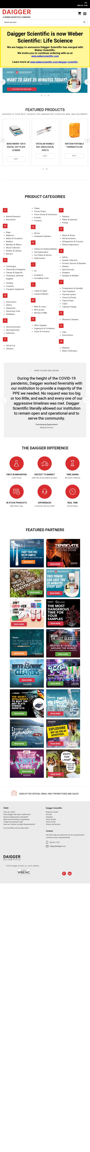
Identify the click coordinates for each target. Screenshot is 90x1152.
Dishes (9, 305)
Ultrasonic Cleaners (70, 319)
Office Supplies (40, 325)
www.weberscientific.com (45, 56)
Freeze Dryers (40, 211)
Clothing (9, 283)
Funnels (37, 217)
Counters (10, 286)
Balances (10, 235)
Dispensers (11, 308)
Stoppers (66, 272)
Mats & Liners (40, 306)
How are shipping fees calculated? (15, 817)
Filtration (9, 348)
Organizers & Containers (44, 328)
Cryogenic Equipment (15, 289)
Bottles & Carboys (14, 250)
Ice (35, 270)
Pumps (65, 222)
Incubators (38, 275)
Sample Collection (69, 260)
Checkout (49, 817)
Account (49, 814)
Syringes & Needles (70, 275)
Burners (9, 253)
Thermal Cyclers (69, 294)
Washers (66, 347)
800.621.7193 (55, 842)
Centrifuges (11, 266)
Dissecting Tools (13, 311)
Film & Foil (10, 345)
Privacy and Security (53, 824)
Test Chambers (68, 291)
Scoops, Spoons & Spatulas (74, 263)
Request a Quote (52, 812)
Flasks (37, 208)
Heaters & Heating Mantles (45, 249)
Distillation (10, 314)
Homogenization (41, 252)
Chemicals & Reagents (15, 269)
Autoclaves (11, 219)
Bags (8, 232)
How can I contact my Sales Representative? (19, 824)
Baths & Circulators (14, 238)
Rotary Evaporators (70, 244)
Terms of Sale (51, 819)
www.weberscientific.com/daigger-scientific (54, 62)
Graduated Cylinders (42, 236)
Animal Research (13, 216)
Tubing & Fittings (69, 306)
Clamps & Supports (14, 272)
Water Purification (69, 350)
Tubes (64, 303)
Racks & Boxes (68, 235)
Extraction (10, 333)
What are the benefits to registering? (16, 819)
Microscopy (39, 309)
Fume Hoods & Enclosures (45, 214)
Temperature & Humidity (72, 288)
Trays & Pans (68, 300)
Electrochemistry (13, 326)
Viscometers (67, 335)
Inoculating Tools (41, 278)
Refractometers (69, 238)
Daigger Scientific (19, 13)
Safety (65, 257)
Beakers (9, 241)
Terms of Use (51, 822)
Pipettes (65, 216)
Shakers (65, 266)
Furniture (38, 220)
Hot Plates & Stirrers (43, 255)
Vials (64, 332)
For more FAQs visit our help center (16, 828)
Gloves (37, 233)
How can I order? (9, 812)
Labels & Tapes (40, 290)
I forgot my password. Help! (13, 822)
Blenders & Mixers (13, 244)
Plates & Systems (69, 219)
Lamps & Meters (41, 294)
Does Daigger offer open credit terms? (17, 814)
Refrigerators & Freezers (72, 241)
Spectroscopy (68, 269)
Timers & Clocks (69, 297)
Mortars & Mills (40, 312)
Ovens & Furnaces (42, 331)
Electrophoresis (12, 330)
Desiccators (11, 301)
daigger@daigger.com (58, 846)
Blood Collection (13, 247)
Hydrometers (39, 258)
